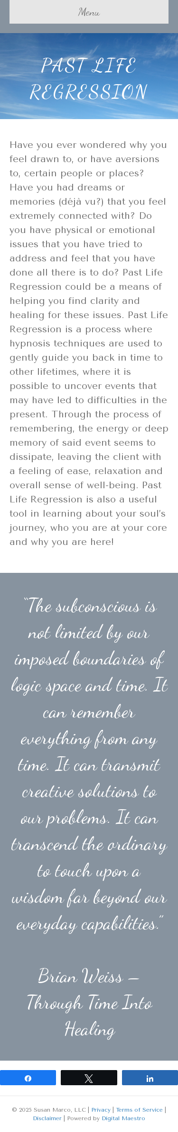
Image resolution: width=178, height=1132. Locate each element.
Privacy (101, 1109)
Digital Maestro (123, 1118)
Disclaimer (47, 1118)
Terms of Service (139, 1109)
